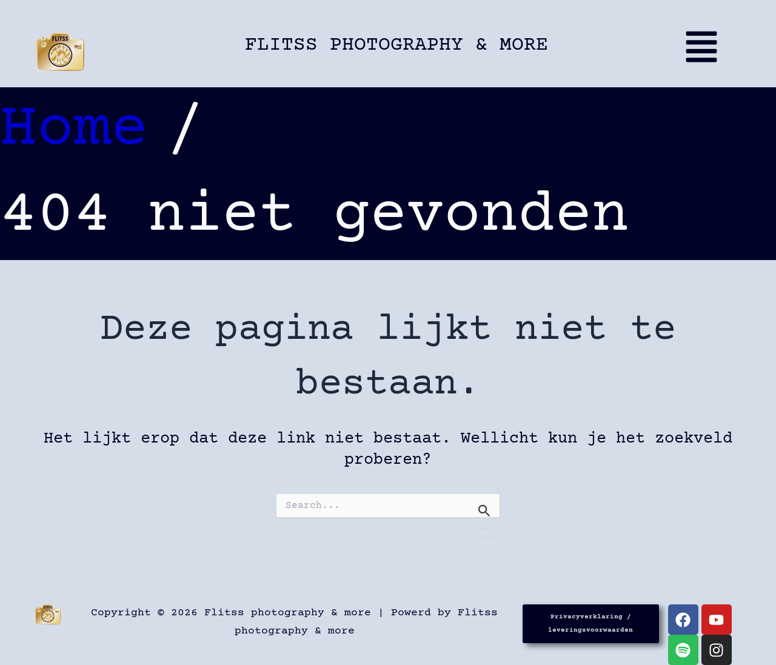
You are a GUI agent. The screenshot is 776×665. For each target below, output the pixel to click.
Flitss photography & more (396, 45)
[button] (706, 52)
